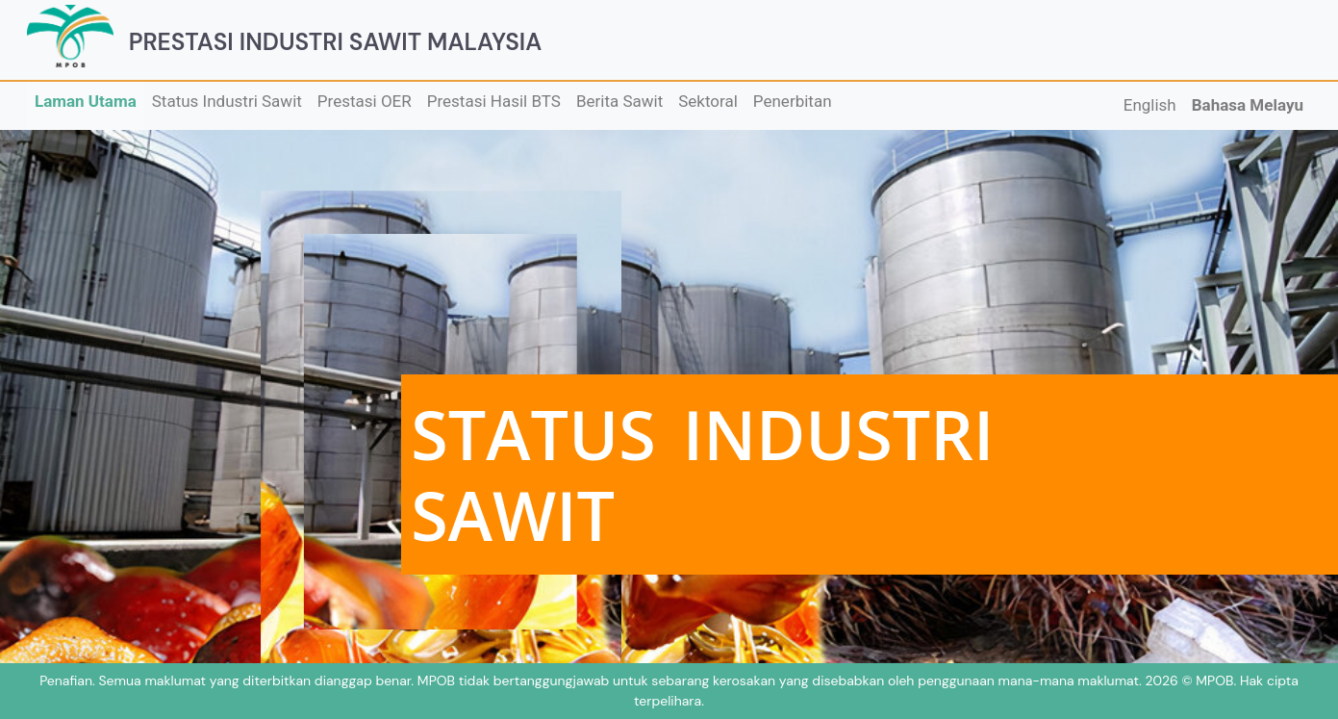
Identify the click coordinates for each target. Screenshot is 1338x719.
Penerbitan (792, 101)
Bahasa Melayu (1247, 105)
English (1149, 105)
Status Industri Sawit (227, 101)
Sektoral (708, 101)
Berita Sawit (619, 101)
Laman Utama (86, 101)
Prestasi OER (364, 101)
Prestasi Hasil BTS (494, 101)
